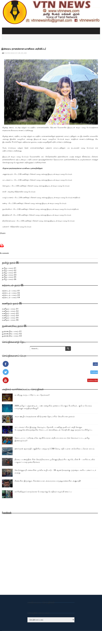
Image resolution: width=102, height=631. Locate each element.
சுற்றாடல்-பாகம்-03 (11, 282)
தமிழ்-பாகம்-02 (9, 257)
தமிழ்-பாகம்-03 (9, 260)
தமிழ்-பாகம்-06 (9, 266)
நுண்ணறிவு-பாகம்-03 (12, 323)
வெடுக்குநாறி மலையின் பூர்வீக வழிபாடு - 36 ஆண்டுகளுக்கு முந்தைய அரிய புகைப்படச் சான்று (55, 458)
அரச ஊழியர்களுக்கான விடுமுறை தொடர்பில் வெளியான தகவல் (45, 403)
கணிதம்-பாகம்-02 (10, 298)
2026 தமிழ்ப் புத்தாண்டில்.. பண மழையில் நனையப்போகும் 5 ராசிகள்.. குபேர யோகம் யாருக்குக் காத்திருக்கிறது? (53, 394)
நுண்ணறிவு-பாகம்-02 (12, 321)
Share (3, 220)
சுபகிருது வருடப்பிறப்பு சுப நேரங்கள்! (32, 382)
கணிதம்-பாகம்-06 (10, 307)
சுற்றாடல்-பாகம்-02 (11, 280)
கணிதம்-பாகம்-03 (10, 300)
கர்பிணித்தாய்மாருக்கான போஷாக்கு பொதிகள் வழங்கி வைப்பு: (43, 478)
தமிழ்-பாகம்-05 (9, 264)
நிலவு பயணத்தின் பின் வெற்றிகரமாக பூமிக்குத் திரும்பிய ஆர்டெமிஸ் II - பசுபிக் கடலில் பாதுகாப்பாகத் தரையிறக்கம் (55, 448)
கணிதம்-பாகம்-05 (10, 305)
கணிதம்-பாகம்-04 (10, 302)
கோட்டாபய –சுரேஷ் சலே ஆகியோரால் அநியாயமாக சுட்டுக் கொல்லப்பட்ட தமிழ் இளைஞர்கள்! (52, 426)
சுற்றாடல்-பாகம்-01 (11, 278)
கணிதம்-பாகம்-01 (10, 296)
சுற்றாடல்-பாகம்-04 (11, 284)
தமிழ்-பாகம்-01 (9, 255)
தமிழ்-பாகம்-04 (9, 262)
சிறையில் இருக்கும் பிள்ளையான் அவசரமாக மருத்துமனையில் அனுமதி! (48, 468)
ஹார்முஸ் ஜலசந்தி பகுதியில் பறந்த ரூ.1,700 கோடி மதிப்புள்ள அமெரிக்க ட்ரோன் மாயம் (55, 435)
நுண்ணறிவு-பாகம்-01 (12, 318)
